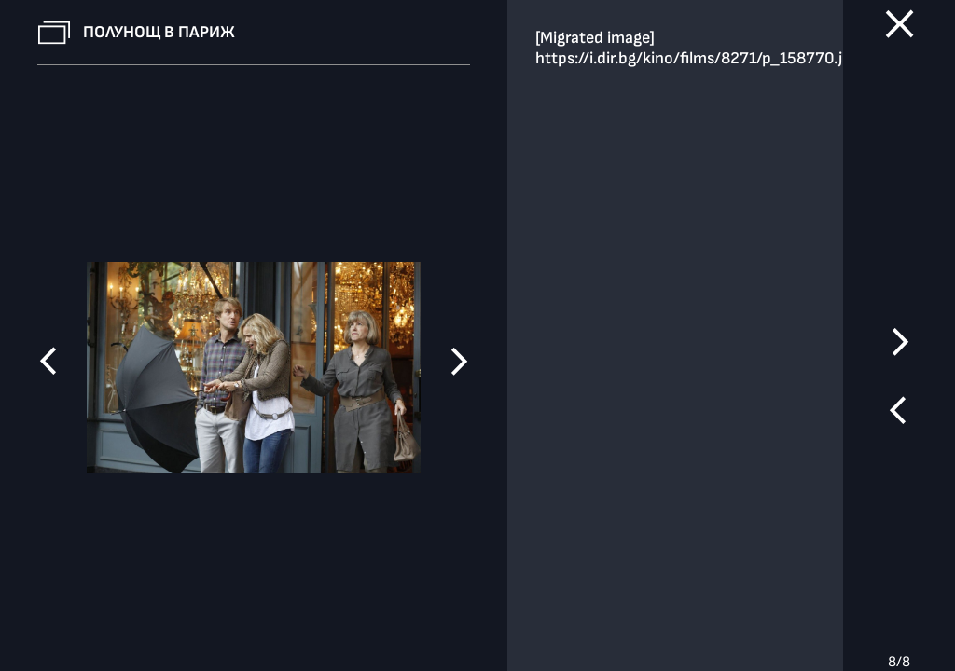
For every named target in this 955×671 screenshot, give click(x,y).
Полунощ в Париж (159, 32)
